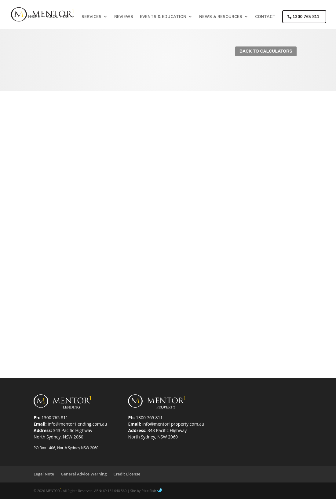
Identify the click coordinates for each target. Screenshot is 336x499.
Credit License (126, 474)
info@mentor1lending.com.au (77, 424)
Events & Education (163, 16)
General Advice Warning (84, 474)
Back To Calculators (265, 51)
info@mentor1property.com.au (173, 424)
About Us (58, 16)
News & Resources (220, 16)
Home (34, 16)
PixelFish (151, 490)
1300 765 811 (303, 16)
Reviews (123, 16)
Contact (265, 16)
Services (91, 16)
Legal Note (44, 474)
